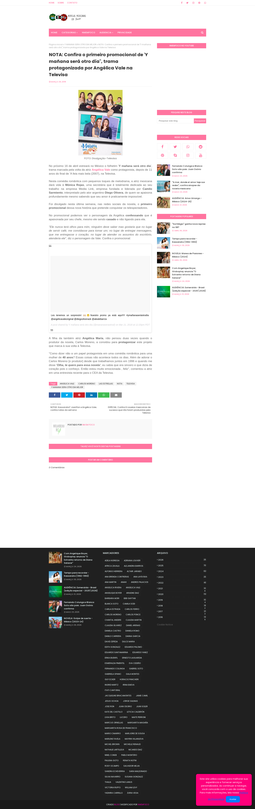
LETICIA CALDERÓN (135, 711)
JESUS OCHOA (111, 701)
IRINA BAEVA (128, 684)
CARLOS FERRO (132, 609)
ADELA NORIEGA (112, 560)
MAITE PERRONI (139, 717)
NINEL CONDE (111, 755)
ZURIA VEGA (132, 792)
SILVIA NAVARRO (112, 776)
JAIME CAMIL (142, 695)
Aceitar (232, 799)
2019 (182, 600)
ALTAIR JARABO (134, 571)
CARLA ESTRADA (112, 609)
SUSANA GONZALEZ (134, 776)
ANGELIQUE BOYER (113, 593)
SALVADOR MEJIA (131, 765)
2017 (182, 611)
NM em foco (88, 424)
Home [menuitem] (54, 32)
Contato (72, 2)
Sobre (61, 2)
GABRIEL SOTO (136, 668)
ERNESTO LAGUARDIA (132, 657)
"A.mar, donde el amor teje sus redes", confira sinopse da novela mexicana (188, 185)
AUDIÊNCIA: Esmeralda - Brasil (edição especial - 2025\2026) (189, 289)
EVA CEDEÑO (135, 663)
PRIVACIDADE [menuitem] (125, 32)
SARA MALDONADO (138, 771)
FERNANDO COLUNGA (115, 668)
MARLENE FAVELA (112, 738)
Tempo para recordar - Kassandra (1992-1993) (184, 240)
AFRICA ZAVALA (112, 565)
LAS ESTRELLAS (106, 383)
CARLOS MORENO (86, 383)
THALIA (108, 782)
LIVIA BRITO (110, 717)
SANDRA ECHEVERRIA (115, 771)
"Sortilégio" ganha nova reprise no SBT (189, 225)
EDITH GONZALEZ (112, 647)
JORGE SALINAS (130, 701)
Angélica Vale (101, 169)
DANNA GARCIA (133, 636)
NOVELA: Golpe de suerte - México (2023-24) (78, 620)
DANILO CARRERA (113, 636)
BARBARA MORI (112, 598)
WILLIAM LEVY (131, 787)
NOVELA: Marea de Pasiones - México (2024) (188, 255)
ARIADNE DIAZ (132, 593)
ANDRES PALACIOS (139, 582)
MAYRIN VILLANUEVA (134, 738)
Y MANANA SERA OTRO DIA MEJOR (80, 44)
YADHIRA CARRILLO (114, 792)
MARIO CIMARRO (113, 733)
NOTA (119, 383)
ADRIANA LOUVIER (132, 560)
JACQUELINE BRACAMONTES (118, 695)
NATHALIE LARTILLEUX (114, 749)
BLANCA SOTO (111, 603)
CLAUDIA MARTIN (134, 620)
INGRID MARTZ (111, 684)
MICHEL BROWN (112, 744)
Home (51, 2)
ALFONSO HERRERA (113, 571)
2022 (182, 582)
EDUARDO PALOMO (133, 647)
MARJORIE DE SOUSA (135, 733)
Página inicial (56, 44)
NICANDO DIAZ (135, 749)
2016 (182, 617)
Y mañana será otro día (81, 324)
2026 (182, 559)
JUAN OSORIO (125, 706)
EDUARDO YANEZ (140, 652)
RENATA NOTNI (130, 760)
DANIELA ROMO (132, 630)
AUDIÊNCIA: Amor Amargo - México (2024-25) (187, 200)
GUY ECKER (110, 679)
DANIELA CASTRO (113, 630)
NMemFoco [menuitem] (88, 32)
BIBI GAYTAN (130, 598)
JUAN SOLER (142, 706)
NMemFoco (143, 804)
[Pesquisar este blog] (175, 120)
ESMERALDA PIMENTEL (115, 663)
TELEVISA (130, 383)
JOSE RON (109, 706)
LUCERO (123, 717)
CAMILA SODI (129, 603)
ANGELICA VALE (67, 383)
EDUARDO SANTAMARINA (116, 652)
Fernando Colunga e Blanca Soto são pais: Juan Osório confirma (187, 169)
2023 (182, 577)
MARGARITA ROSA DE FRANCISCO (121, 728)
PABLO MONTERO (129, 755)
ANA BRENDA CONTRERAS (117, 576)
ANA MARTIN (110, 582)
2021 (182, 588)
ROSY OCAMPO (112, 765)
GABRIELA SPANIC (113, 674)
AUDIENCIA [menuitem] (105, 32)
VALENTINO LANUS (124, 782)
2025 (182, 565)
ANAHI (124, 582)
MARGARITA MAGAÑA (138, 722)
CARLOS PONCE (133, 614)
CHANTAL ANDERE (113, 620)
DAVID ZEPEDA (111, 641)
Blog (116, 804)
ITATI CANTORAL (112, 690)
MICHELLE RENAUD (132, 744)
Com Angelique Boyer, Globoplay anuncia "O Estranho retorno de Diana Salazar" (186, 273)
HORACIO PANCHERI (129, 679)
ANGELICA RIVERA (113, 587)
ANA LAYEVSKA (140, 576)
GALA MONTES (132, 674)
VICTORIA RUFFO (112, 787)
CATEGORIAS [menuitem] (69, 32)
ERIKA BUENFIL (111, 657)
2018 (182, 605)
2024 (182, 571)
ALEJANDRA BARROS (133, 565)
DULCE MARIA (128, 641)
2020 (182, 594)
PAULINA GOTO (111, 760)
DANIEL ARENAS (133, 625)
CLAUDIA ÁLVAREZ (113, 625)
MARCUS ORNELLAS (114, 722)
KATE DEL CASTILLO (113, 711)
